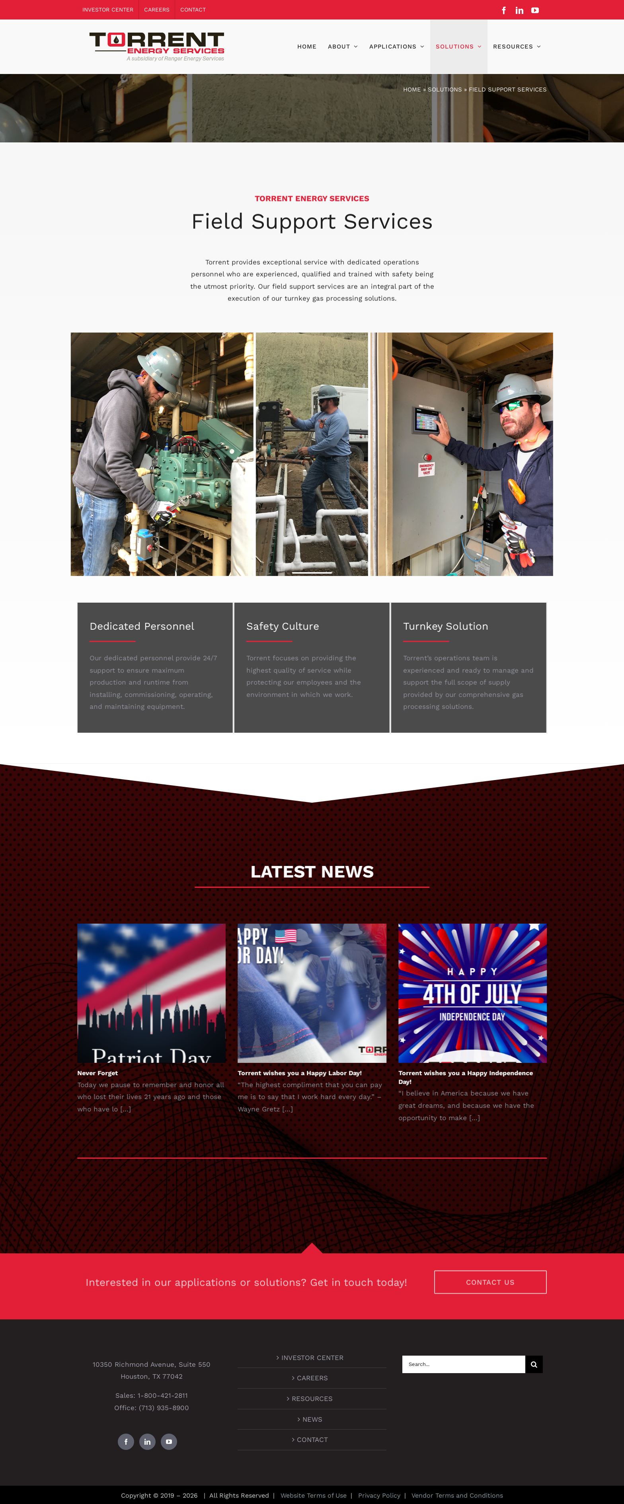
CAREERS (312, 1378)
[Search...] (463, 1364)
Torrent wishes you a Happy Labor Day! (307, 1073)
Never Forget (105, 1073)
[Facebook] (126, 1442)
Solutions (445, 89)
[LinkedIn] (147, 1442)
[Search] (534, 1364)
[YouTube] (169, 1442)
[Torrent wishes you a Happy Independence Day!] (480, 993)
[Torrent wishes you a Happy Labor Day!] (319, 993)
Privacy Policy (378, 1495)
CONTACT (312, 1440)
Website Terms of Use (314, 1495)
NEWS (312, 1419)
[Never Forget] (159, 993)
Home (412, 89)
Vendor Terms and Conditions (456, 1495)
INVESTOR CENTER (312, 1358)
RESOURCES (312, 1399)
